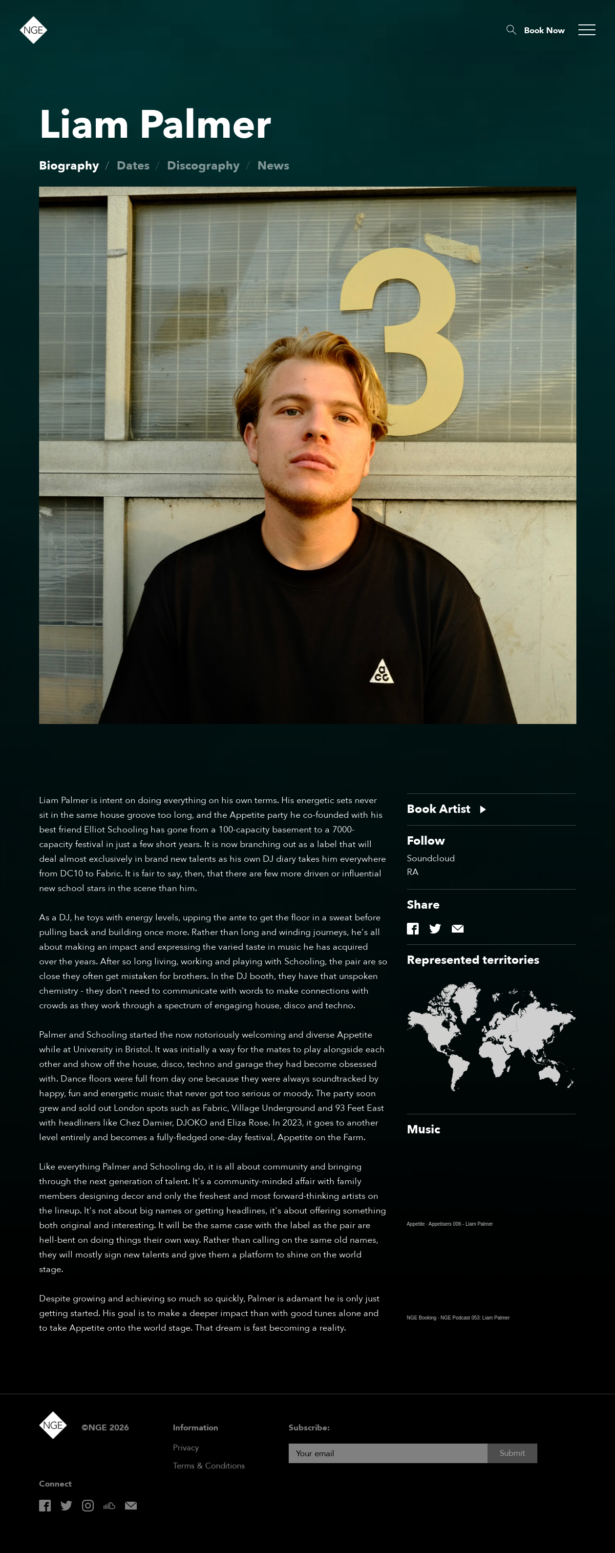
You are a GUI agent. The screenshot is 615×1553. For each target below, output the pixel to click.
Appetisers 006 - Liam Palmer (460, 1224)
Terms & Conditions (209, 1466)
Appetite (416, 1224)
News (273, 166)
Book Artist (438, 809)
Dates (133, 166)
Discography (203, 166)
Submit (512, 1453)
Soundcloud (431, 858)
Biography (69, 166)
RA (413, 872)
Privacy (186, 1448)
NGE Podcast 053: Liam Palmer (475, 1317)
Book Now (544, 30)
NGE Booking (422, 1317)
